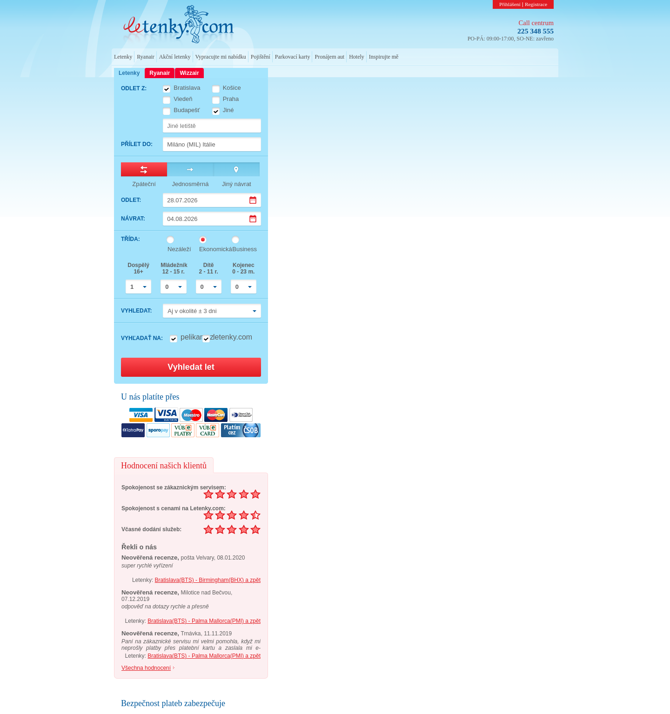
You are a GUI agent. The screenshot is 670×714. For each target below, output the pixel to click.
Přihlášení (510, 4)
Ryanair (145, 56)
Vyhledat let (191, 367)
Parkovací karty (292, 56)
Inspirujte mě (384, 56)
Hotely (356, 56)
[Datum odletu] (212, 200)
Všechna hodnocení (146, 668)
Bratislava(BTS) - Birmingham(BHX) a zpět (208, 580)
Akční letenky (175, 56)
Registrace (536, 4)
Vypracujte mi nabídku (220, 56)
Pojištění (260, 56)
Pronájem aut (329, 56)
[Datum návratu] (212, 219)
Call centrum (536, 23)
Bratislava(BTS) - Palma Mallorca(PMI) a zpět (204, 621)
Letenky (123, 56)
